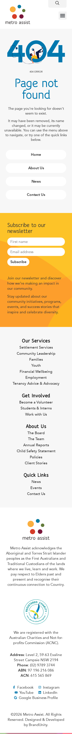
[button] (63, 16)
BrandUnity (38, 725)
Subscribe (18, 262)
